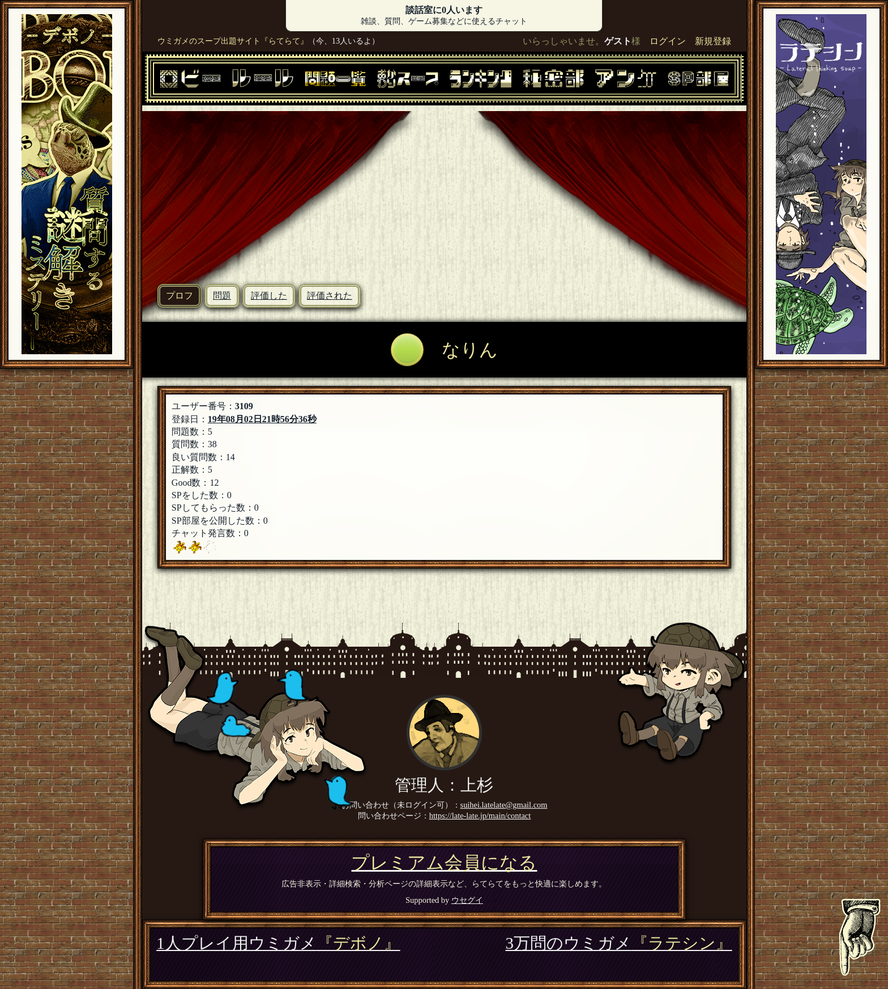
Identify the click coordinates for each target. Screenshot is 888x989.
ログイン (668, 41)
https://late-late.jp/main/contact (480, 815)
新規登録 (713, 41)
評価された (329, 295)
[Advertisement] (444, 190)
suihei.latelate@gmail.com (504, 804)
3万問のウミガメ (618, 943)
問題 (222, 295)
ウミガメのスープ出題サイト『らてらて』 (232, 40)
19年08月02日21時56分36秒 (262, 419)
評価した (269, 295)
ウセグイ (467, 900)
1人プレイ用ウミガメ (278, 943)
